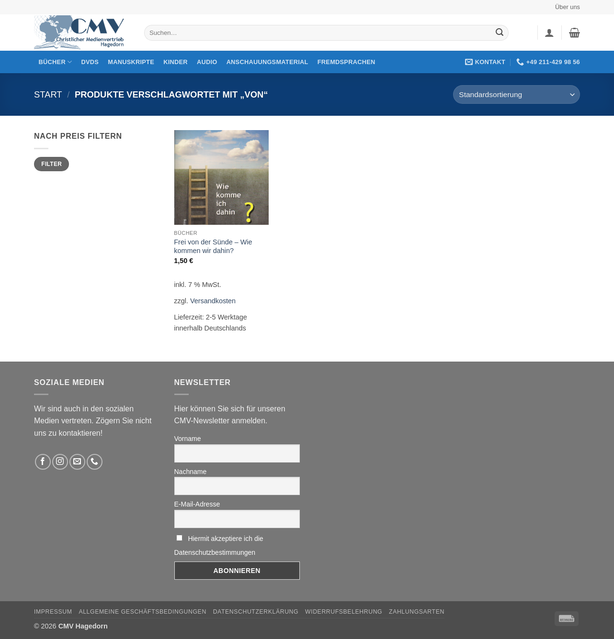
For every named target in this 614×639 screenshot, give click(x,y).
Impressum (53, 611)
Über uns (567, 7)
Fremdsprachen (346, 62)
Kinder (175, 62)
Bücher (55, 61)
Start (48, 94)
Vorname (187, 438)
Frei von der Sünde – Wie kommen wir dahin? (213, 246)
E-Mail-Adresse (197, 504)
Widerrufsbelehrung (343, 611)
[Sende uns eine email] (77, 462)
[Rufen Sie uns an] (94, 462)
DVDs (90, 62)
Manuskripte (131, 62)
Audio (207, 62)
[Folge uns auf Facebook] (43, 462)
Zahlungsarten (416, 611)
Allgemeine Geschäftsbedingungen (142, 611)
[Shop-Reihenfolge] (516, 94)
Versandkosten (213, 301)
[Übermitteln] (499, 33)
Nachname (190, 471)
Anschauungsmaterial (267, 62)
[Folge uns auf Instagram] (60, 462)
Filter (51, 164)
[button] (549, 32)
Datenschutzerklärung (256, 611)
